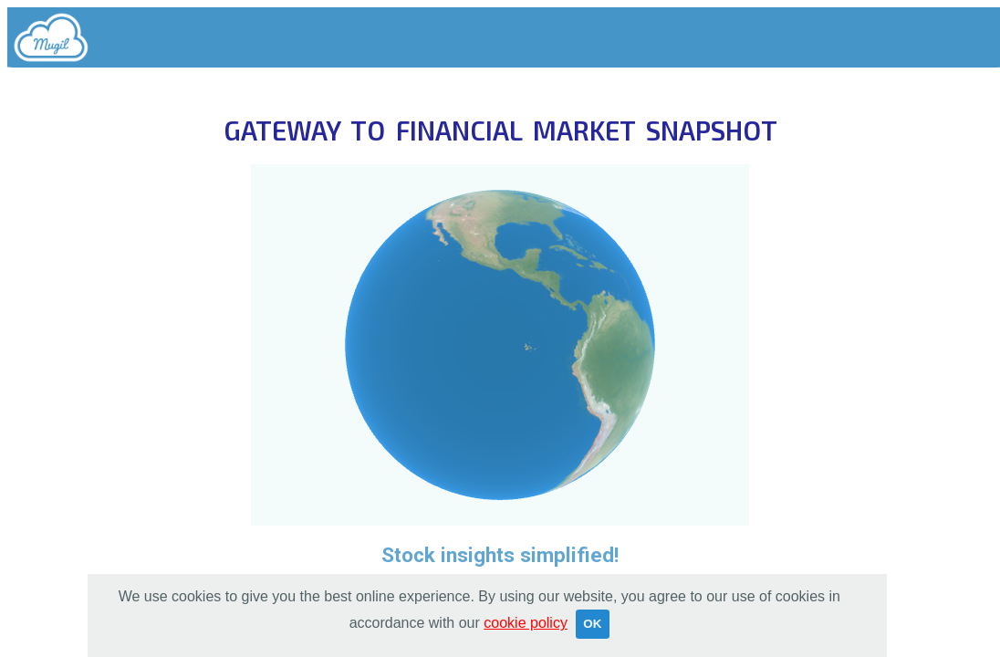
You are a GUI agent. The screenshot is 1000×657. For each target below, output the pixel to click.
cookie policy (526, 623)
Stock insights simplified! (500, 555)
